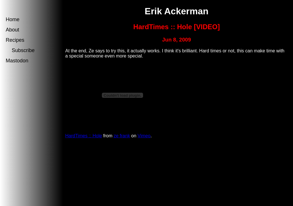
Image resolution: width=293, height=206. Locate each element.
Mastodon (17, 61)
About (12, 30)
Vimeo (144, 135)
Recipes (15, 40)
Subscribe (22, 50)
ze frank (122, 135)
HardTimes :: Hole (83, 135)
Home (12, 19)
